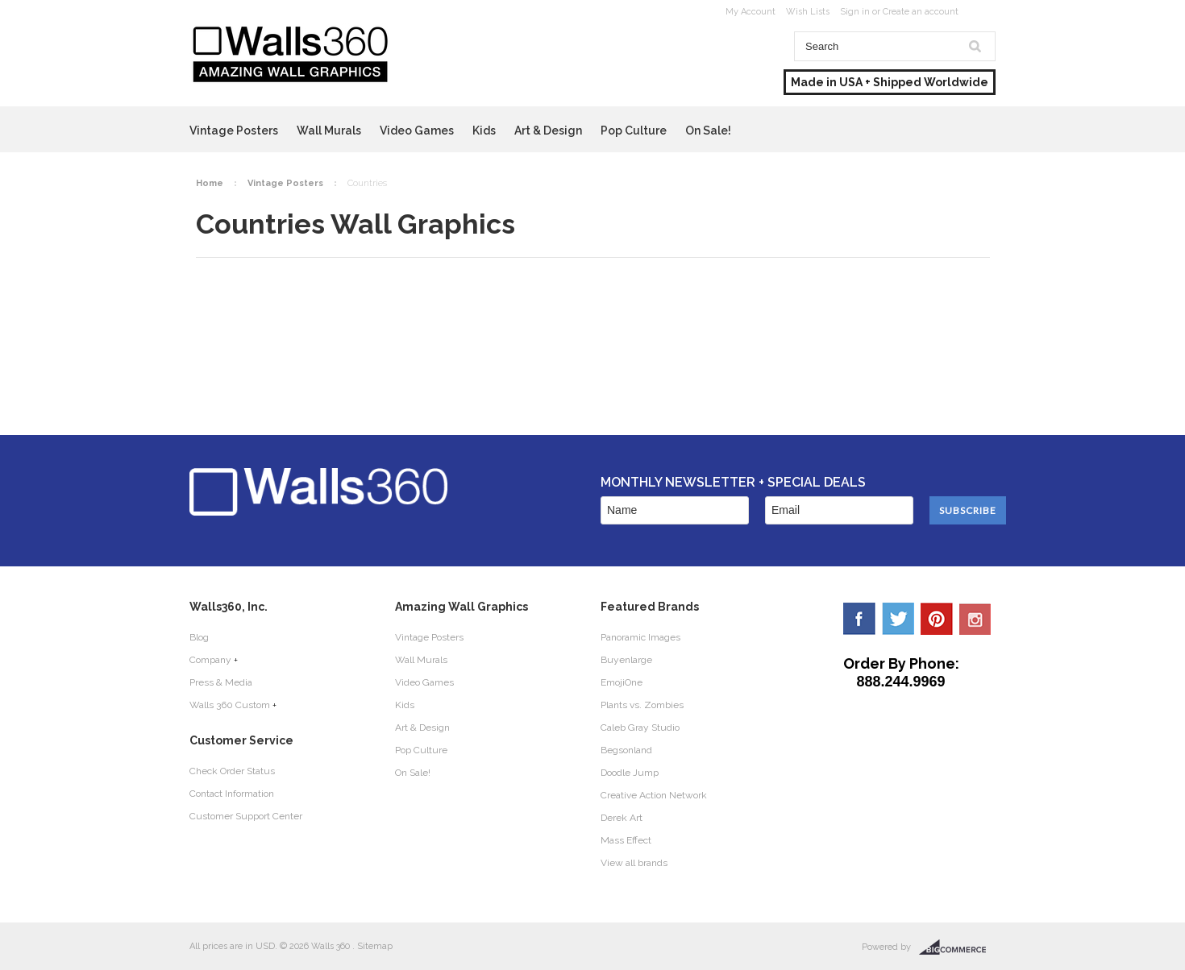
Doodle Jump (630, 772)
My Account (750, 11)
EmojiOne (621, 682)
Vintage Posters (233, 130)
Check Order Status (232, 771)
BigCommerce (957, 947)
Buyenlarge (626, 659)
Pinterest (937, 619)
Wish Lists (808, 11)
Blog (199, 637)
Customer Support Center (245, 816)
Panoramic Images (640, 637)
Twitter (898, 619)
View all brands (634, 862)
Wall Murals (329, 130)
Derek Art (621, 817)
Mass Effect (626, 840)
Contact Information (231, 793)
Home (209, 183)
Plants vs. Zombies (642, 705)
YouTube (975, 619)
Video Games (417, 130)
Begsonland (626, 750)
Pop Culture (634, 130)
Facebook (859, 619)
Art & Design (548, 130)
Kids (484, 130)
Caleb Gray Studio (640, 727)
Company (210, 659)
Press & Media (220, 682)
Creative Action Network (654, 795)
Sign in (855, 11)
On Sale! (708, 130)
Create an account (920, 11)
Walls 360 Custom (229, 705)
